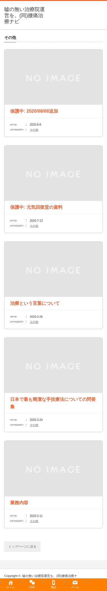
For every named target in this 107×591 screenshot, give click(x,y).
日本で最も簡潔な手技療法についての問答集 (53, 403)
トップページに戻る (22, 546)
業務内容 (19, 502)
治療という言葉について (35, 303)
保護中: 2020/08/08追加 (34, 111)
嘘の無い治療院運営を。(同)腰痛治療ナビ (24, 15)
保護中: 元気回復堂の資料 (36, 207)
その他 (34, 129)
